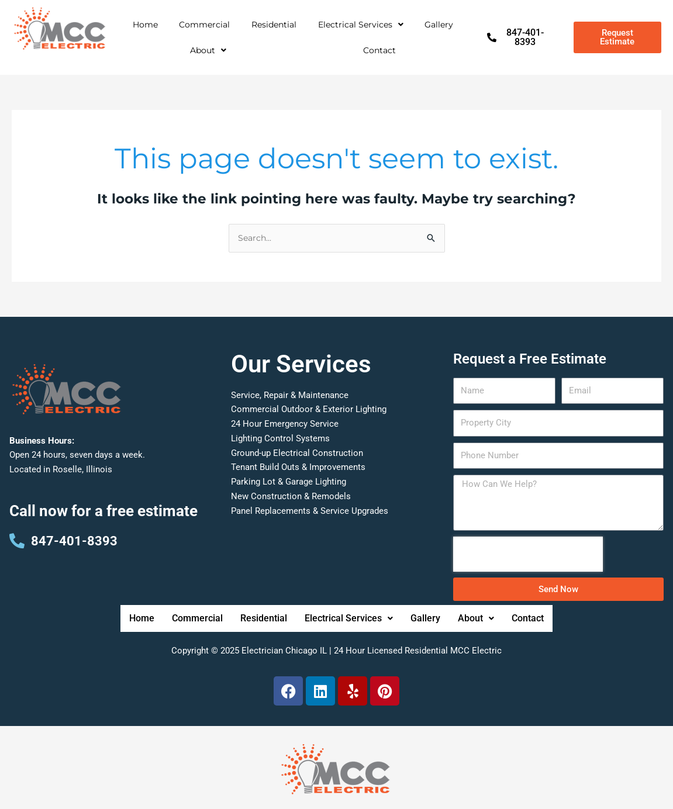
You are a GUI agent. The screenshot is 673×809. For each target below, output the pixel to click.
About (208, 50)
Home (145, 24)
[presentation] (528, 555)
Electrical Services (360, 24)
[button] (360, 24)
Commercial (204, 24)
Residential (273, 24)
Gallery (438, 24)
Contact (379, 50)
